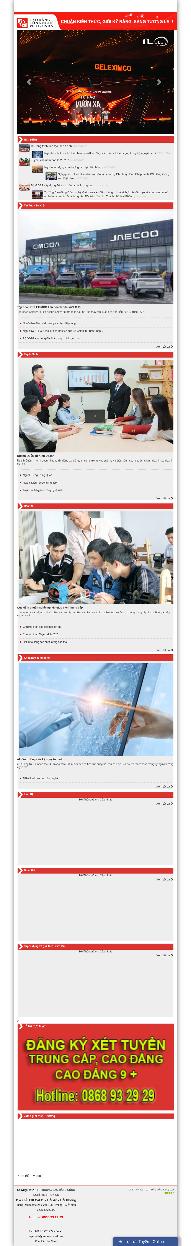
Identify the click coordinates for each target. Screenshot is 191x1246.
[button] (29, 82)
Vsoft (54, 1241)
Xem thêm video (29, 1175)
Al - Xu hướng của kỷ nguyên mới (39, 759)
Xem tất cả (164, 346)
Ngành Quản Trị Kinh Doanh (36, 455)
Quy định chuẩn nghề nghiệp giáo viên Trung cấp (50, 607)
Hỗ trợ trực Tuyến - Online (141, 1242)
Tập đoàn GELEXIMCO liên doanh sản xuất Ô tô (49, 307)
